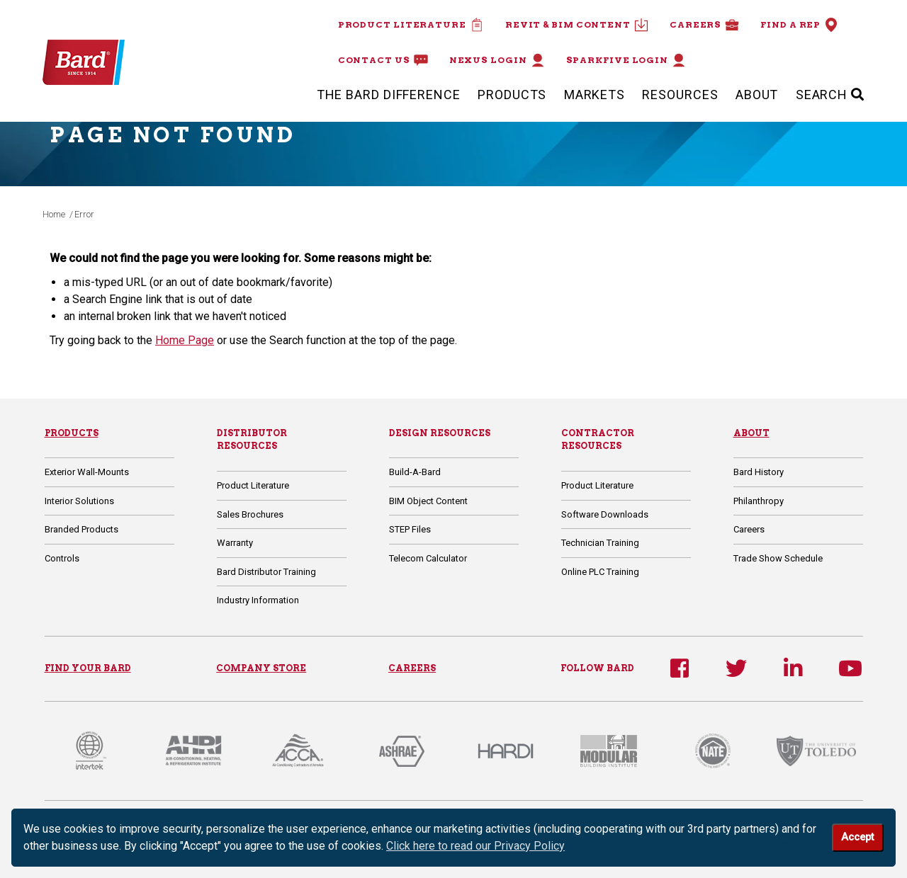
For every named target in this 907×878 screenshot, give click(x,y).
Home (54, 214)
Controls (62, 558)
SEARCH (830, 94)
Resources (680, 94)
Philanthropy (758, 501)
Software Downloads (604, 514)
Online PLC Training (600, 571)
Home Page (184, 340)
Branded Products (81, 529)
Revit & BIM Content (576, 25)
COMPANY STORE (261, 668)
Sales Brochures (250, 514)
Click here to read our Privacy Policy (475, 846)
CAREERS (412, 668)
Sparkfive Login (626, 60)
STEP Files (410, 529)
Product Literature (411, 25)
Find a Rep (799, 25)
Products (512, 94)
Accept (857, 837)
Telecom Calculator (428, 558)
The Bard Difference (389, 94)
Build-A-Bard (415, 472)
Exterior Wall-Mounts (87, 472)
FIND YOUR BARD (88, 668)
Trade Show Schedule (778, 558)
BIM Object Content (428, 501)
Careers (704, 25)
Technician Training (600, 542)
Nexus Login (497, 60)
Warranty (235, 542)
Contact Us (383, 60)
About (757, 94)
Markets (594, 94)
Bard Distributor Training (266, 571)
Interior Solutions (79, 501)
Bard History (758, 472)
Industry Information (258, 600)
